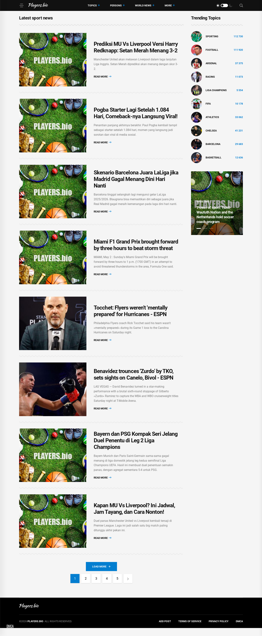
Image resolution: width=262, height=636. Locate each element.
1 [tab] (198, 228)
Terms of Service (189, 629)
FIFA (208, 103)
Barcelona (213, 144)
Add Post (165, 629)
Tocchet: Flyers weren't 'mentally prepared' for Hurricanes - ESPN (130, 315)
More (168, 5)
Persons (116, 5)
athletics (212, 117)
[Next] (128, 586)
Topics (92, 5)
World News (143, 5)
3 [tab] (211, 228)
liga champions (216, 90)
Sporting (212, 36)
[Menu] (21, 5)
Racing (210, 76)
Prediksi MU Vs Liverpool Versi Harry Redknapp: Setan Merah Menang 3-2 (136, 47)
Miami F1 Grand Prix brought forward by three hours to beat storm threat (136, 248)
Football (212, 49)
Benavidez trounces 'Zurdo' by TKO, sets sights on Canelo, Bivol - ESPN (133, 380)
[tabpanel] (217, 203)
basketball (213, 157)
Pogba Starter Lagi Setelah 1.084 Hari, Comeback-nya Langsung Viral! (135, 114)
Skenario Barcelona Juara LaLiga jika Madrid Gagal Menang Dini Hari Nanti (136, 181)
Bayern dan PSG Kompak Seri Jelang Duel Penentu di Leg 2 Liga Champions (136, 447)
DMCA (239, 629)
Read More (102, 76)
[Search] (241, 5)
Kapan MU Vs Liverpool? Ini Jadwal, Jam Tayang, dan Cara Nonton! (134, 516)
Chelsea (211, 130)
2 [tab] (205, 228)
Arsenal (211, 63)
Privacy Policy (219, 629)
